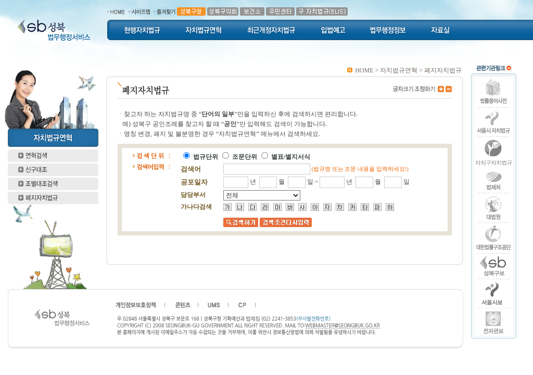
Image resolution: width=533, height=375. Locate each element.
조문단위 (244, 156)
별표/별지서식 (290, 156)
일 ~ (313, 181)
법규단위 (205, 156)
